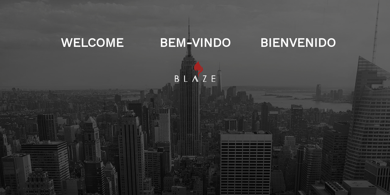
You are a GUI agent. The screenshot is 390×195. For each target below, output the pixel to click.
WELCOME (92, 63)
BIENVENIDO (298, 63)
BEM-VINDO (195, 63)
